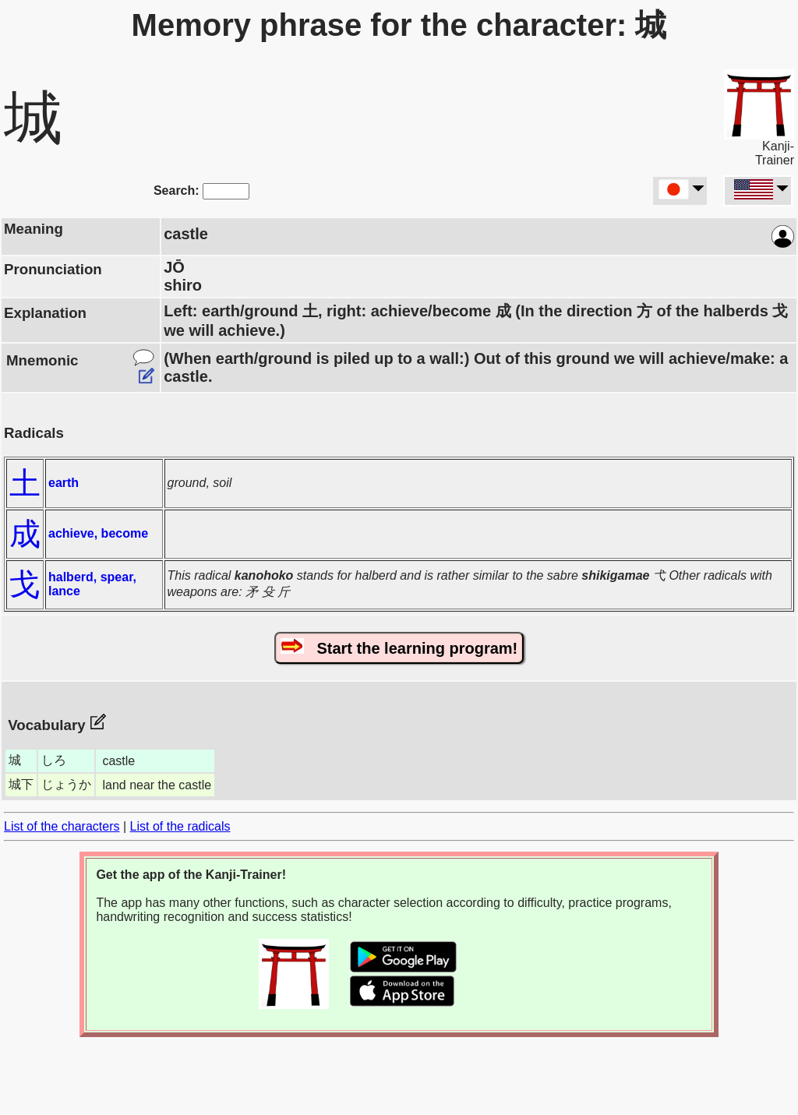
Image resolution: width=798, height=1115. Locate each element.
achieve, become (98, 533)
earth (63, 482)
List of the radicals (180, 826)
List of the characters (62, 826)
